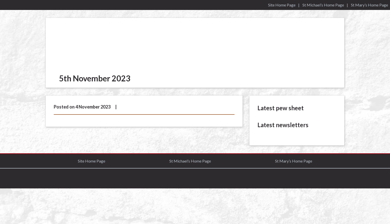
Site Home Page (281, 4)
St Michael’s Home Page (323, 4)
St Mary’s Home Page (369, 4)
